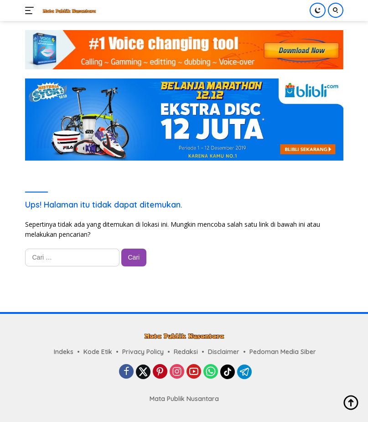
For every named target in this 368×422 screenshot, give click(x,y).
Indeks (63, 352)
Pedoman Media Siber (282, 352)
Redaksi (186, 352)
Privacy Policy (143, 352)
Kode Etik (97, 352)
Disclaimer (223, 352)
